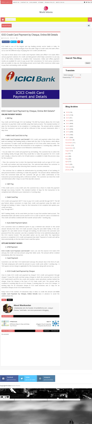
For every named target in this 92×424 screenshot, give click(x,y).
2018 (68, 135)
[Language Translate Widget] (72, 75)
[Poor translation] (7, 397)
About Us (16, 2)
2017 (68, 137)
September (69, 148)
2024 (68, 118)
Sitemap (40, 2)
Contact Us (24, 2)
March (67, 164)
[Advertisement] (77, 43)
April (67, 161)
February (68, 167)
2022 (68, 123)
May (66, 159)
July (66, 153)
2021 (68, 126)
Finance (10, 300)
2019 (68, 132)
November (69, 142)
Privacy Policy (50, 2)
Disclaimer (33, 2)
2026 (68, 112)
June (66, 156)
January (67, 170)
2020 (68, 129)
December (69, 140)
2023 (68, 120)
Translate (76, 77)
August (67, 151)
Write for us (60, 2)
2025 (68, 115)
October (68, 145)
